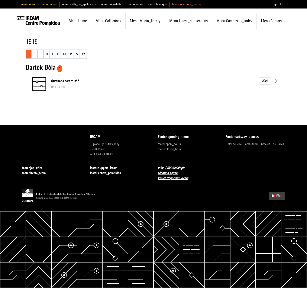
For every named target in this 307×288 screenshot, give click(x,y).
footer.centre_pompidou (108, 173)
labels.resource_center (186, 4)
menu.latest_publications (188, 20)
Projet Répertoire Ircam (175, 178)
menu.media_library (145, 20)
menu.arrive (135, 4)
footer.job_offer (34, 168)
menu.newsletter (112, 4)
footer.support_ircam (106, 168)
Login (274, 4)
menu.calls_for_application (79, 4)
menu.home (78, 20)
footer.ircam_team (36, 173)
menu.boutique (157, 4)
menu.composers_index (234, 20)
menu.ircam (28, 4)
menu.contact (271, 20)
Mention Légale (170, 173)
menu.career (49, 4)
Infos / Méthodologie (174, 168)
